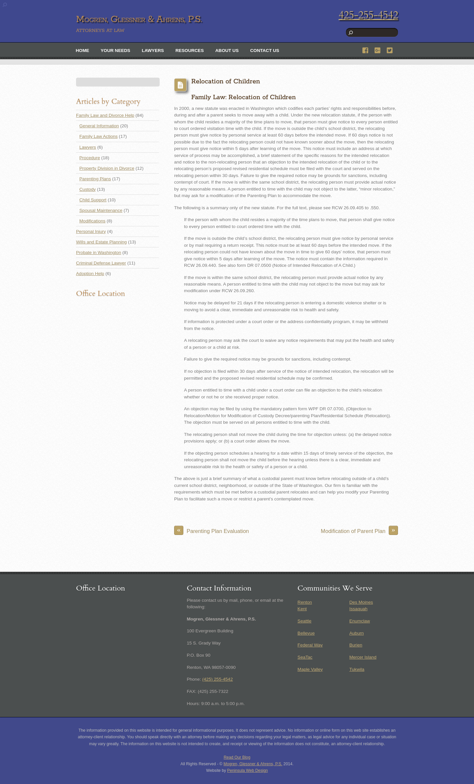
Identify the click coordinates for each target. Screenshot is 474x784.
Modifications (92, 220)
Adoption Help (90, 273)
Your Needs (115, 50)
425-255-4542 (368, 15)
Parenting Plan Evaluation (211, 530)
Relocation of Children (225, 81)
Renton (305, 602)
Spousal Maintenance (100, 210)
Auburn (356, 633)
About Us (227, 50)
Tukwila (356, 669)
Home (82, 50)
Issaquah (358, 608)
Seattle (304, 621)
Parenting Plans (95, 178)
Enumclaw (359, 621)
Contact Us (264, 50)
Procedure (89, 157)
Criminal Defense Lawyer (101, 263)
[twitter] (390, 49)
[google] (377, 49)
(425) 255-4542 (217, 679)
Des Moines (361, 602)
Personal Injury (91, 231)
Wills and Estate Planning (101, 242)
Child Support (92, 199)
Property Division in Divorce (106, 168)
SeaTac (305, 657)
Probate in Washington (98, 252)
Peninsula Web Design (247, 770)
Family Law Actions (98, 136)
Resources (189, 50)
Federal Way (310, 645)
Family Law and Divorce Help (105, 115)
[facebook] (365, 49)
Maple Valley (310, 669)
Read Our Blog (237, 757)
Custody (87, 189)
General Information (99, 125)
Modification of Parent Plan (359, 530)
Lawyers (153, 50)
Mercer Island (362, 657)
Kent (302, 608)
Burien (355, 645)
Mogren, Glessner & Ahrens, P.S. (253, 764)
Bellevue (306, 633)
